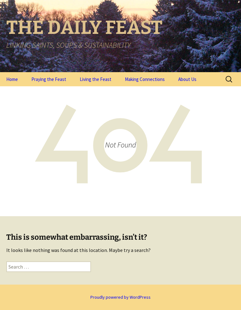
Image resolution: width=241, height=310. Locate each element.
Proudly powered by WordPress (120, 297)
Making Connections (145, 79)
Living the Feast (95, 79)
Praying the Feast (48, 79)
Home (12, 79)
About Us (187, 79)
